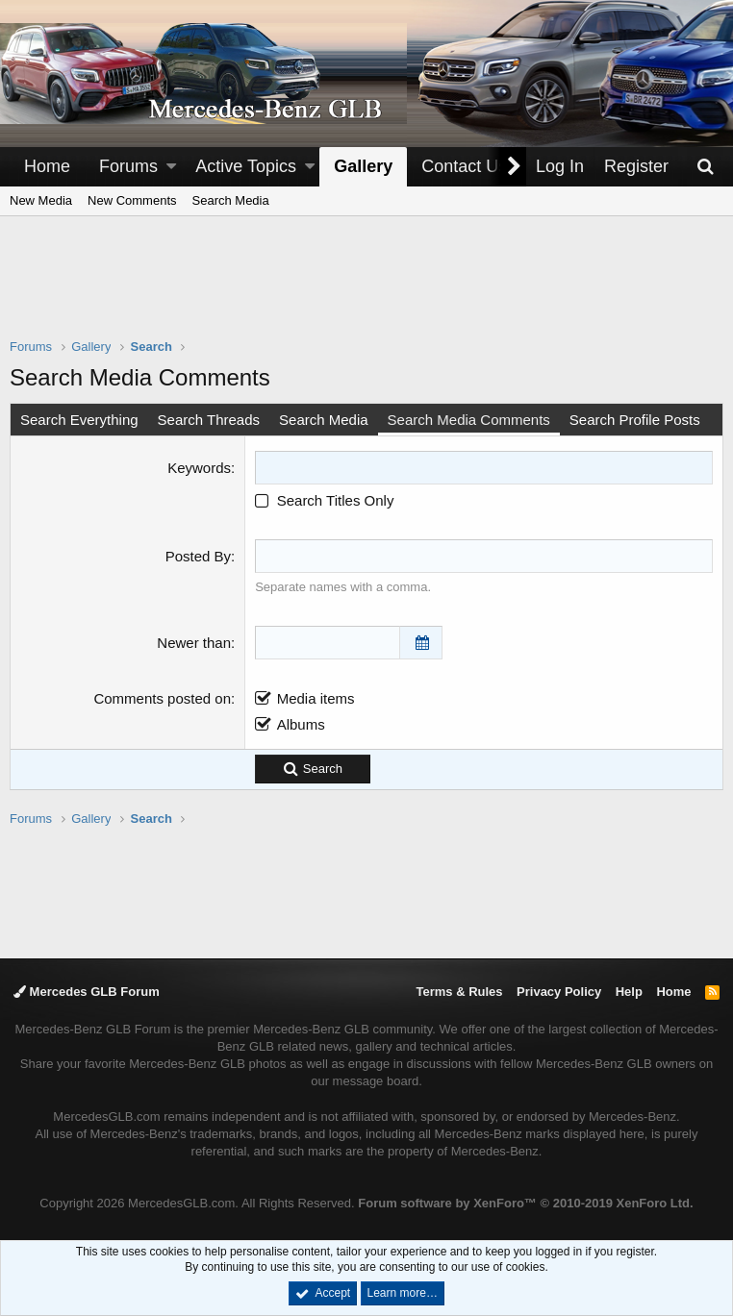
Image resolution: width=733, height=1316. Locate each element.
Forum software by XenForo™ (525, 1203)
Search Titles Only (324, 500)
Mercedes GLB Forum (86, 991)
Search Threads (209, 419)
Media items (316, 698)
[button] (171, 166)
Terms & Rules (459, 991)
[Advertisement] (366, 289)
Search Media (230, 200)
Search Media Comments (469, 419)
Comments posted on (162, 698)
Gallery (363, 166)
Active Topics (245, 166)
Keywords (199, 467)
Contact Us (464, 166)
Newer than (194, 642)
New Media (41, 200)
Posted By (198, 556)
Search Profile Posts (634, 419)
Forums (128, 166)
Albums (301, 724)
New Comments (132, 200)
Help (629, 991)
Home (47, 166)
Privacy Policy (559, 991)
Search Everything (79, 419)
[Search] (705, 166)
